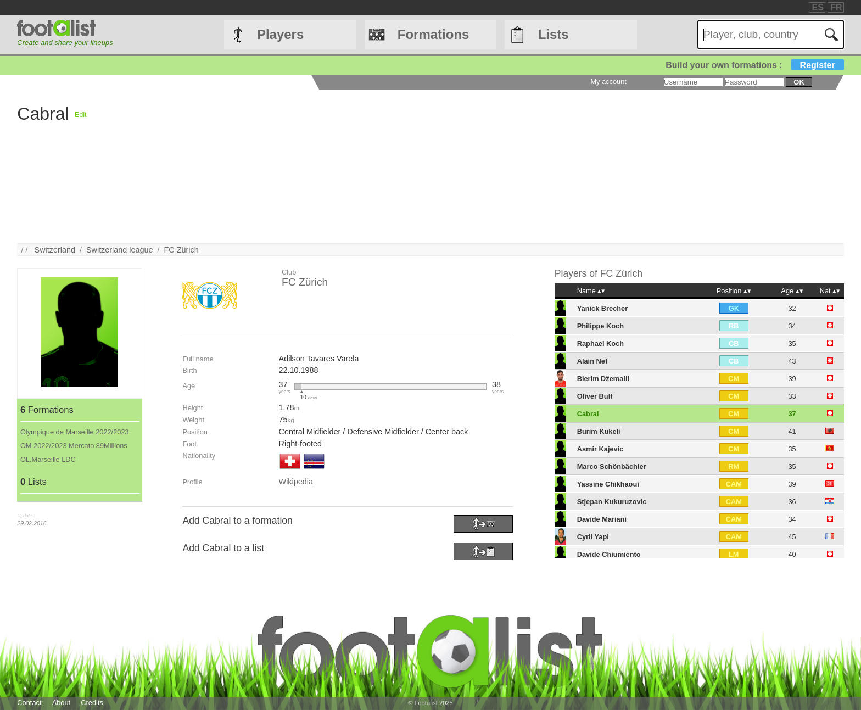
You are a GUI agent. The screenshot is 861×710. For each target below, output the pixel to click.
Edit (81, 114)
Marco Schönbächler (611, 466)
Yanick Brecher (602, 308)
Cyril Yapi (593, 537)
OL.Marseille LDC (48, 459)
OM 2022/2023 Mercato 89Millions (73, 445)
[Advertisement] (416, 166)
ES (817, 7)
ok (798, 82)
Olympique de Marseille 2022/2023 (74, 432)
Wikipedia (296, 481)
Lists (553, 34)
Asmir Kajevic (600, 449)
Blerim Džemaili (603, 378)
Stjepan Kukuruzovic (612, 501)
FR (836, 7)
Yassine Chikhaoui (608, 484)
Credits (92, 702)
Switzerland (55, 249)
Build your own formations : (754, 65)
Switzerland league (119, 249)
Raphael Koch (600, 343)
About (61, 702)
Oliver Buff (595, 396)
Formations (433, 34)
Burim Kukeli (598, 431)
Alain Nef (592, 361)
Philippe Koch (600, 326)
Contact (29, 702)
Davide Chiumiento (609, 554)
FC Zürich (181, 249)
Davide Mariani (602, 519)
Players (280, 34)
